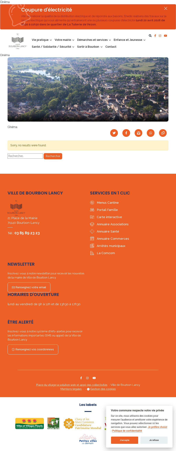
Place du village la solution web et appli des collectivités (71, 385)
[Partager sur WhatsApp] (151, 133)
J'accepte (124, 440)
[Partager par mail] (138, 133)
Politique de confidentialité (127, 430)
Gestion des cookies (103, 389)
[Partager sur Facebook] (126, 133)
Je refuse (154, 440)
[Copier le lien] (163, 133)
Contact (110, 46)
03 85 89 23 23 (27, 233)
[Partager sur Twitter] (114, 133)
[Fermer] (165, 8)
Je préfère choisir (157, 427)
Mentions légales (71, 389)
